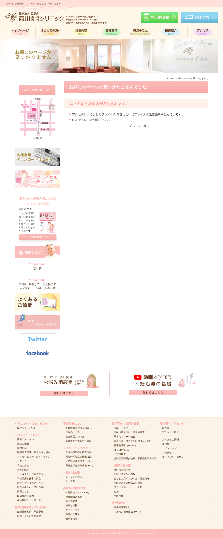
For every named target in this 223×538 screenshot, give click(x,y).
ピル (116, 491)
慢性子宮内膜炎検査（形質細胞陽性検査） (136, 458)
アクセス (22, 461)
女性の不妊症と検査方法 (79, 452)
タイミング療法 (74, 476)
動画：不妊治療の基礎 (29, 516)
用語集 (165, 444)
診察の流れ (23, 469)
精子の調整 (71, 501)
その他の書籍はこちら (39, 236)
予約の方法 (23, 465)
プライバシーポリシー (174, 457)
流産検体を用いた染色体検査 (129, 432)
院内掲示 (22, 448)
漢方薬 (165, 428)
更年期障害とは (122, 507)
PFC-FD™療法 (121, 449)
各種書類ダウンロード (29, 500)
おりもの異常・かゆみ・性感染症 (131, 478)
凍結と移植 (71, 505)
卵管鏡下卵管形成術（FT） (80, 465)
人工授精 (70, 481)
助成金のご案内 (25, 495)
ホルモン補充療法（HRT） (128, 511)
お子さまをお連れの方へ (30, 474)
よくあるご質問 (170, 439)
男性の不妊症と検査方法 (79, 456)
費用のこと (23, 491)
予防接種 (118, 495)
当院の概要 (23, 443)
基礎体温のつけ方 (75, 436)
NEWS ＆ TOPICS (26, 428)
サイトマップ (169, 448)
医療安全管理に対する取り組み (33, 452)
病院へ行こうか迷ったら (30, 482)
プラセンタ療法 (170, 432)
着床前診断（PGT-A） (125, 445)
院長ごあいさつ (25, 439)
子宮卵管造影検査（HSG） (80, 461)
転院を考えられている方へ (31, 487)
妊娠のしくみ (73, 432)
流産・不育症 (121, 428)
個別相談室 (71, 518)
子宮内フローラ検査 (124, 436)
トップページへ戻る (136, 126)
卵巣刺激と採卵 (74, 496)
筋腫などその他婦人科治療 (128, 482)
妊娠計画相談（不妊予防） (31, 511)
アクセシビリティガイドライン (33, 456)
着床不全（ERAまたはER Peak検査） (133, 441)
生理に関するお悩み (124, 474)
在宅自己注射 (73, 514)
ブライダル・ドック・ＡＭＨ (129, 487)
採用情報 (167, 452)
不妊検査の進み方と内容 (79, 441)
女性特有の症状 (122, 469)
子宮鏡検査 (120, 454)
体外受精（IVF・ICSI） (78, 492)
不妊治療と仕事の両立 (29, 478)
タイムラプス (73, 510)
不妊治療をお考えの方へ (79, 428)
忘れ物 (37, 268)
